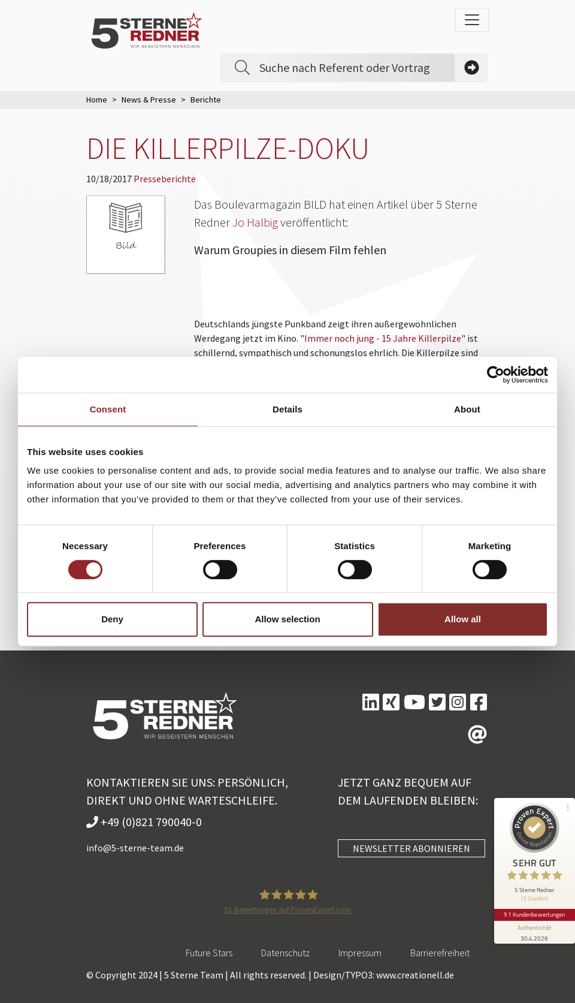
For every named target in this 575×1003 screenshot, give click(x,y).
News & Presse (149, 99)
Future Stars (209, 953)
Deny (112, 619)
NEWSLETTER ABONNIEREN (411, 848)
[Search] (357, 68)
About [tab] (467, 409)
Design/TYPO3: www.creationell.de (383, 975)
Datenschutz (285, 953)
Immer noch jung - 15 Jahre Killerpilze (382, 338)
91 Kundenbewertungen (534, 911)
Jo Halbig (255, 222)
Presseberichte (165, 179)
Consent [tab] (108, 409)
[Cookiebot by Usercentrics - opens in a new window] (495, 375)
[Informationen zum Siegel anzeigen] (534, 928)
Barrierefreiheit (440, 953)
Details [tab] (287, 409)
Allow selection (287, 619)
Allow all (462, 619)
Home (96, 99)
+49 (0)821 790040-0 (144, 821)
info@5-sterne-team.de (135, 848)
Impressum (360, 953)
